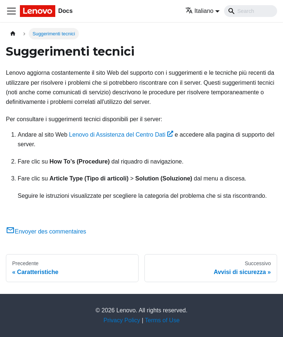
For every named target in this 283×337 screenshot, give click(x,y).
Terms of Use (162, 320)
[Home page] (13, 33)
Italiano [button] (199, 11)
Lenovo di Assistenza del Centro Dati (121, 134)
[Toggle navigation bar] (11, 11)
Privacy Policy (122, 320)
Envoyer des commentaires (46, 231)
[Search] (250, 11)
